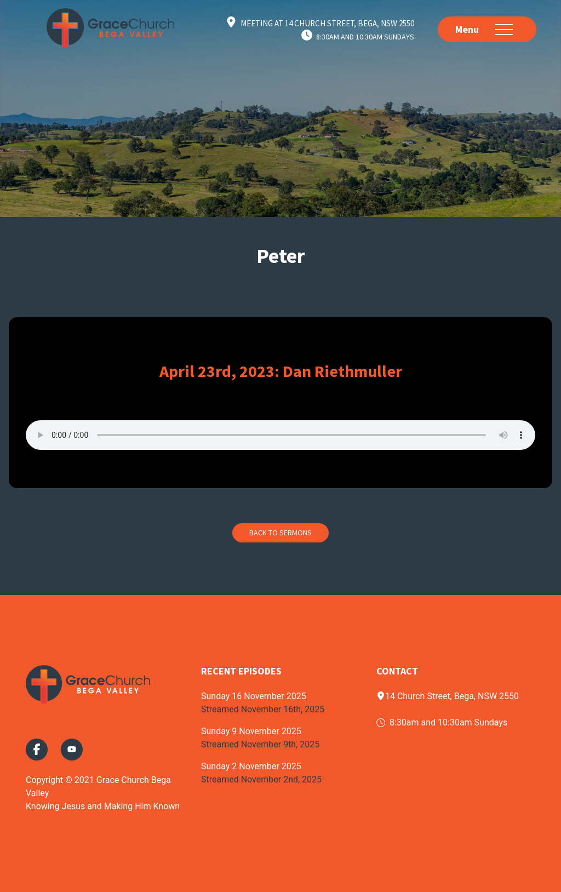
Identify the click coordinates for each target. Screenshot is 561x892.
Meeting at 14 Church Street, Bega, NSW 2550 (327, 23)
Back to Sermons (280, 533)
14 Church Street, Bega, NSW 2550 (447, 696)
